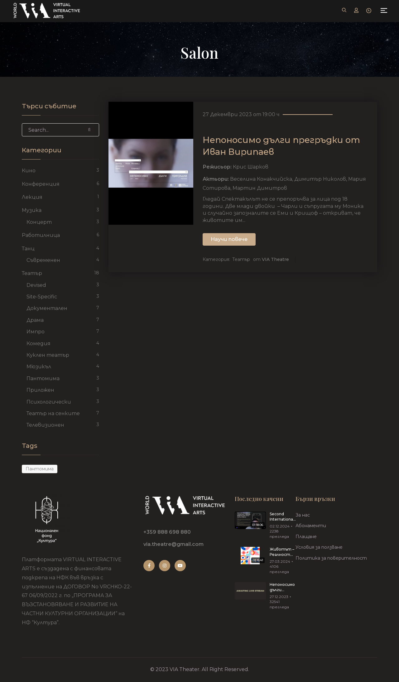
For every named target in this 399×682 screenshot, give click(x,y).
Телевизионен (45, 425)
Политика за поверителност (331, 558)
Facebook (149, 565)
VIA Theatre (275, 259)
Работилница (41, 235)
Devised (36, 285)
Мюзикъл (38, 367)
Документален (46, 308)
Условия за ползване (319, 547)
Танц (28, 249)
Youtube (180, 565)
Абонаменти (311, 525)
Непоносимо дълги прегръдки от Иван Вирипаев (282, 587)
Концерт (39, 222)
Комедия (38, 343)
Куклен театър (47, 355)
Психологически (48, 402)
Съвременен (43, 260)
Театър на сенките (53, 413)
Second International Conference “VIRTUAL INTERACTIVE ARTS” (283, 517)
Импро (35, 332)
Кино (29, 171)
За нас (303, 515)
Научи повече (229, 240)
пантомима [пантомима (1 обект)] (40, 469)
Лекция (32, 197)
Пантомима (43, 378)
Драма (35, 320)
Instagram (164, 565)
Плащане (306, 536)
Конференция (41, 184)
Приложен (40, 390)
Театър (241, 259)
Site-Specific (41, 297)
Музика (31, 210)
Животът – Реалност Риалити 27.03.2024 (282, 552)
